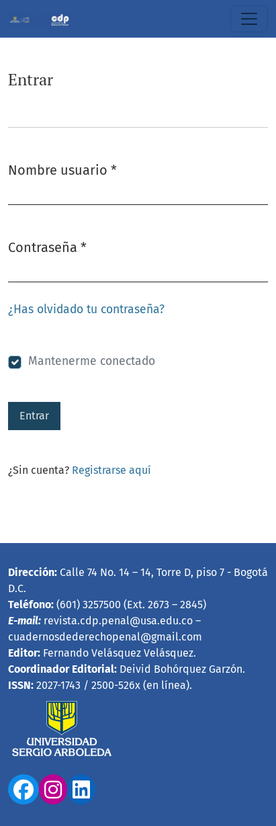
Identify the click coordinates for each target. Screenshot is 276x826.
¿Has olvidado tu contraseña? (86, 309)
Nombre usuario (62, 169)
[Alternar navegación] (249, 18)
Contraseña (47, 246)
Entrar (34, 415)
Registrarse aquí (111, 470)
